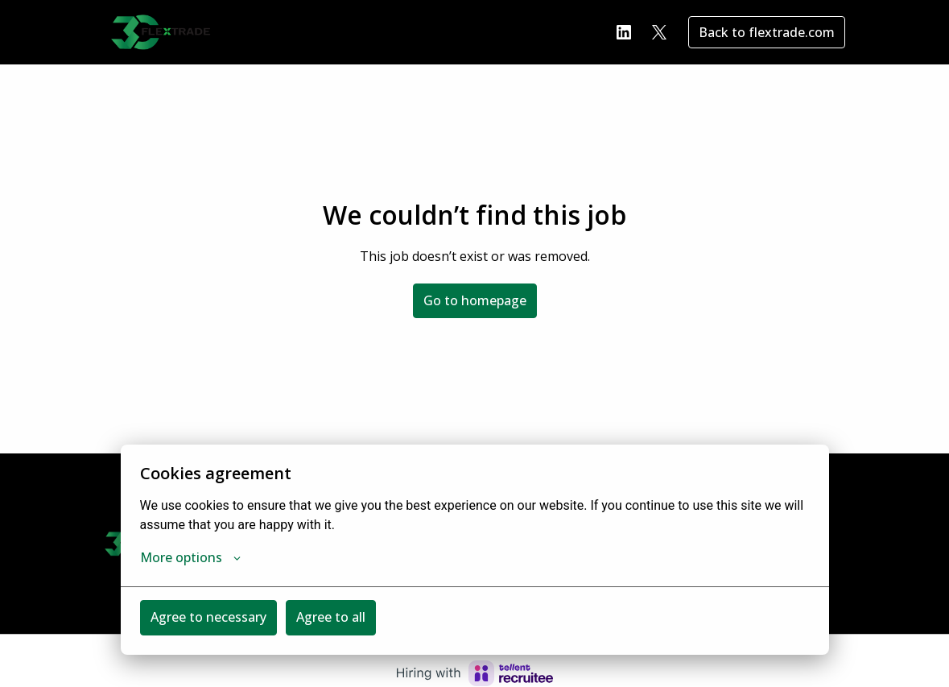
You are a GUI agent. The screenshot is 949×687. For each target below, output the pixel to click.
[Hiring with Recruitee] (475, 673)
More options (190, 557)
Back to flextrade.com (767, 32)
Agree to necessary (208, 617)
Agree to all (330, 617)
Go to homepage (474, 300)
